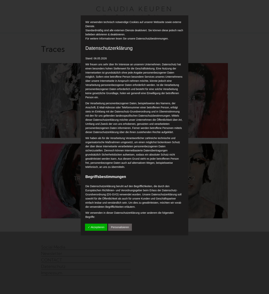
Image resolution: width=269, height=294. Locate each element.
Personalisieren (120, 227)
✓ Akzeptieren (96, 227)
